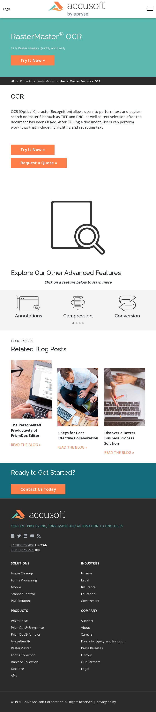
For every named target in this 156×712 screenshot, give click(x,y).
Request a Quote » (38, 162)
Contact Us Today (38, 489)
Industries (90, 563)
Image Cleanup (22, 573)
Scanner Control (23, 594)
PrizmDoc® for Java (25, 634)
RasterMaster (46, 81)
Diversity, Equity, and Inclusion (103, 641)
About (85, 627)
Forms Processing (24, 580)
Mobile (16, 587)
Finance (86, 573)
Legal (85, 580)
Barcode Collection (24, 662)
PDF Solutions (21, 601)
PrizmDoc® (19, 621)
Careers (87, 634)
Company (89, 611)
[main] (78, 240)
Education (88, 594)
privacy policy (106, 702)
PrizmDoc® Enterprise (27, 627)
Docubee (17, 669)
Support (87, 621)
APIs (14, 675)
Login (6, 9)
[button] (73, 323)
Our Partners (90, 662)
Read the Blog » (26, 444)
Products (26, 81)
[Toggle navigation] (149, 9)
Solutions (20, 563)
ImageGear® (20, 641)
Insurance (88, 587)
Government (90, 601)
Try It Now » (32, 60)
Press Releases (92, 648)
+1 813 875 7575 (22, 550)
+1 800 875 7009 (22, 545)
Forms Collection (23, 655)
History (86, 655)
